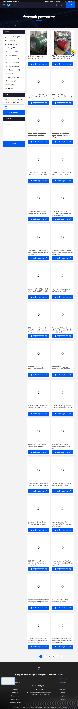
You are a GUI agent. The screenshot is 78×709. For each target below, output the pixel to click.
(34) (12, 59)
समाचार (63, 692)
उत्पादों (6, 26)
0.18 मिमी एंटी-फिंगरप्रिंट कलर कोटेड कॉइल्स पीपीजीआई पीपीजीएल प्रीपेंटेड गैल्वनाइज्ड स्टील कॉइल (37, 330)
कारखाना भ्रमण (63, 686)
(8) (10, 81)
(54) (11, 44)
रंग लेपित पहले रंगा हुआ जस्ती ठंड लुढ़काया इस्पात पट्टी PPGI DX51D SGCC (61, 136)
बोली (70, 5)
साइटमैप (63, 696)
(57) (10, 48)
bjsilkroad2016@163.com (52, 1)
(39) (9, 73)
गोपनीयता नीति (63, 699)
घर (3, 26)
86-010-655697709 (69, 1)
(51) (11, 55)
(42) (10, 85)
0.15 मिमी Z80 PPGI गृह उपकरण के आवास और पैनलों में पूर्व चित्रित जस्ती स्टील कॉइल (62, 97)
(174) (12, 37)
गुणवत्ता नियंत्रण (62, 689)
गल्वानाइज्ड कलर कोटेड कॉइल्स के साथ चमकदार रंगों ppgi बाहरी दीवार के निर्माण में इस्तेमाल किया (62, 252)
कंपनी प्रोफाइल (63, 682)
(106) (11, 51)
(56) (12, 70)
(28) (12, 62)
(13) (12, 77)
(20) (10, 88)
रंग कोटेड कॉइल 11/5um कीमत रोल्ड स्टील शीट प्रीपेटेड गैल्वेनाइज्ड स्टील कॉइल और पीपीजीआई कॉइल (62, 330)
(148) (10, 40)
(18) (12, 66)
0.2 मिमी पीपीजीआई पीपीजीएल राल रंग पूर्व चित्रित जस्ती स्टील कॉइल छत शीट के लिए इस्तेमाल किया (38, 252)
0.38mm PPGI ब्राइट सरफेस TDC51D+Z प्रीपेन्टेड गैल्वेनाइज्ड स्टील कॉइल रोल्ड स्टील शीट (61, 213)
